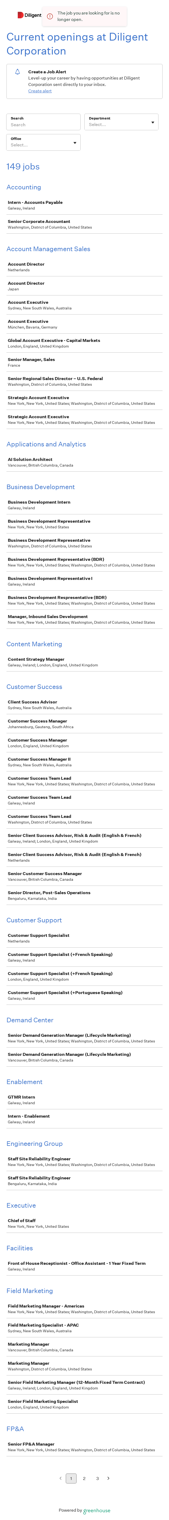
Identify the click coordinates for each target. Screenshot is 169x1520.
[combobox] (89, 125)
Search (17, 118)
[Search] (43, 125)
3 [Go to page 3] (97, 1478)
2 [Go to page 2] (84, 1478)
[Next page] (108, 1478)
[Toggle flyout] (153, 122)
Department (99, 118)
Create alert (40, 90)
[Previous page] (60, 1478)
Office (16, 138)
